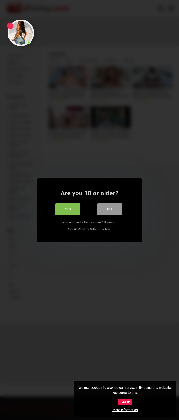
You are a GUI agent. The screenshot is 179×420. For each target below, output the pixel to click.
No (109, 209)
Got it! (125, 402)
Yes (68, 209)
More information (125, 410)
